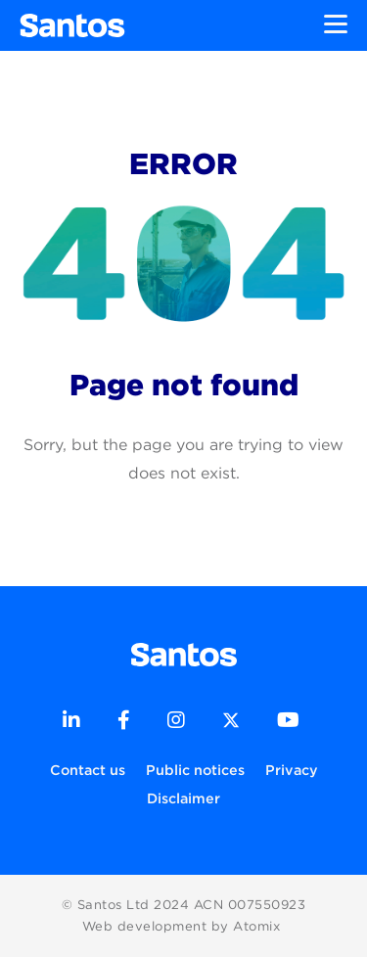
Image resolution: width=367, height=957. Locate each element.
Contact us (87, 769)
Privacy (291, 769)
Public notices (195, 769)
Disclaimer (183, 798)
